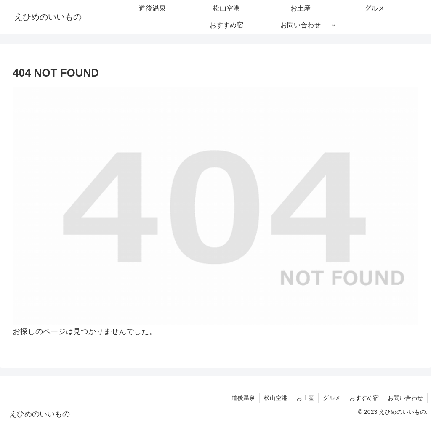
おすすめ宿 (364, 398)
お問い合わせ (405, 398)
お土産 (305, 398)
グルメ (332, 398)
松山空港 (275, 398)
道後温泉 (243, 398)
